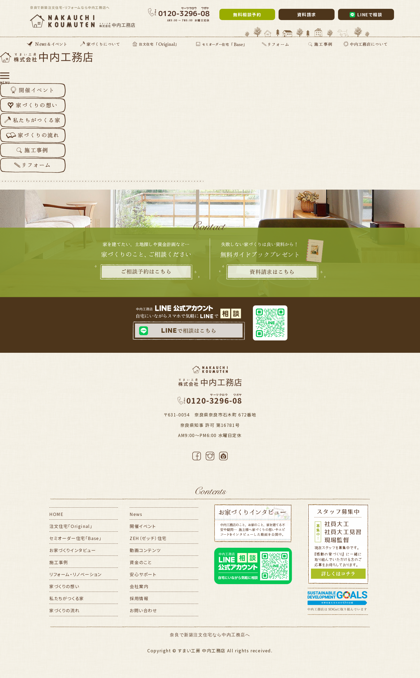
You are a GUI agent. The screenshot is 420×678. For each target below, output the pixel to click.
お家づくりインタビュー (72, 550)
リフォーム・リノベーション (75, 574)
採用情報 (139, 598)
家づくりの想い (64, 586)
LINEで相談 (366, 14)
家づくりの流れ (64, 610)
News (136, 514)
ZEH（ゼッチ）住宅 (148, 538)
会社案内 (139, 586)
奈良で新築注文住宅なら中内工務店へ (210, 635)
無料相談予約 (247, 14)
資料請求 (306, 14)
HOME (56, 514)
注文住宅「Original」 (70, 526)
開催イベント (143, 526)
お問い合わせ (143, 610)
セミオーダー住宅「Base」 (75, 538)
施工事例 (58, 562)
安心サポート (143, 574)
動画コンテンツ (145, 550)
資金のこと (141, 562)
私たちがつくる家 (66, 598)
